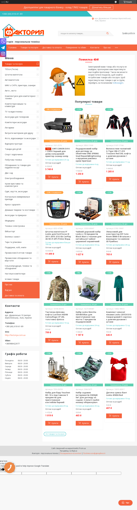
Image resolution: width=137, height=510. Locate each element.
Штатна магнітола (13, 74)
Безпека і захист (12, 236)
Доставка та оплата (52, 48)
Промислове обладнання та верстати (18, 259)
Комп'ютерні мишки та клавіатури (15, 105)
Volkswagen (118, 82)
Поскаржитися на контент (70, 453)
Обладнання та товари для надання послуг (18, 166)
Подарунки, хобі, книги (15, 247)
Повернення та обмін (76, 48)
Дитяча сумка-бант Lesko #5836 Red (116, 393)
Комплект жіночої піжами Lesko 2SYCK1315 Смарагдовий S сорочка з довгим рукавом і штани (118, 317)
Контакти (94, 48)
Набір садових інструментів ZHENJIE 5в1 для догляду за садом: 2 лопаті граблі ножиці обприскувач (87, 397)
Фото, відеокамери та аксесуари (20, 138)
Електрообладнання (14, 178)
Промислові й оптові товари (18, 252)
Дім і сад (9, 173)
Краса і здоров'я (12, 204)
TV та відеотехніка (13, 111)
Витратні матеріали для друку (19, 133)
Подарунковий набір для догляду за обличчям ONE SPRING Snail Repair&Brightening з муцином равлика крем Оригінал (88, 154)
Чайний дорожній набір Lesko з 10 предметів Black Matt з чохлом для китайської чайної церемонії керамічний (88, 236)
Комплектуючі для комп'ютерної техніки (20, 97)
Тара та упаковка (13, 242)
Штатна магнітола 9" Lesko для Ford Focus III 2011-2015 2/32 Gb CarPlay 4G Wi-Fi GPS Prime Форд (58, 235)
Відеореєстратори (13, 143)
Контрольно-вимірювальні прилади (17, 198)
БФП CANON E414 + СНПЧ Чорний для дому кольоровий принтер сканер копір (57, 152)
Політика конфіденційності (94, 453)
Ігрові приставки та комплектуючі (14, 184)
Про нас (107, 48)
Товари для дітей (13, 149)
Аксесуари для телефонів (17, 117)
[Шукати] (107, 33)
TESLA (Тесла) (11, 69)
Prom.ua (82, 448)
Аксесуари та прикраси (15, 215)
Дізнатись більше (101, 7)
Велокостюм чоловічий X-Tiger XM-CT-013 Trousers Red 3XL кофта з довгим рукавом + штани (118, 153)
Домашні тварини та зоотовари (20, 210)
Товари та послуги (29, 48)
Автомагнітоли (12, 80)
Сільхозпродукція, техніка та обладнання (18, 267)
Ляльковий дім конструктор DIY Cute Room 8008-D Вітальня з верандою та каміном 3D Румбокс (118, 236)
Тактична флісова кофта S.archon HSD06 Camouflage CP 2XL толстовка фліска (56, 316)
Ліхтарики (9, 127)
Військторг (10, 231)
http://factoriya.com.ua (15, 335)
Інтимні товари (12, 279)
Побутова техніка (13, 159)
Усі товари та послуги (54, 434)
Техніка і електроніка (15, 226)
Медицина (9, 220)
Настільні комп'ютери (15, 273)
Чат (125, 503)
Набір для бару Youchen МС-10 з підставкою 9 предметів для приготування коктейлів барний (57, 397)
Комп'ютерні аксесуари (16, 122)
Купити (55, 177)
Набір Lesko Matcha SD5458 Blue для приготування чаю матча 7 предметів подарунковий (86, 317)
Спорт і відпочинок (14, 154)
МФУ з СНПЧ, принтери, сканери (20, 85)
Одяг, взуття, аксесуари (16, 191)
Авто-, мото (10, 90)
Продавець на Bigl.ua (68, 451)
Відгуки (8, 290)
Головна (12, 48)
